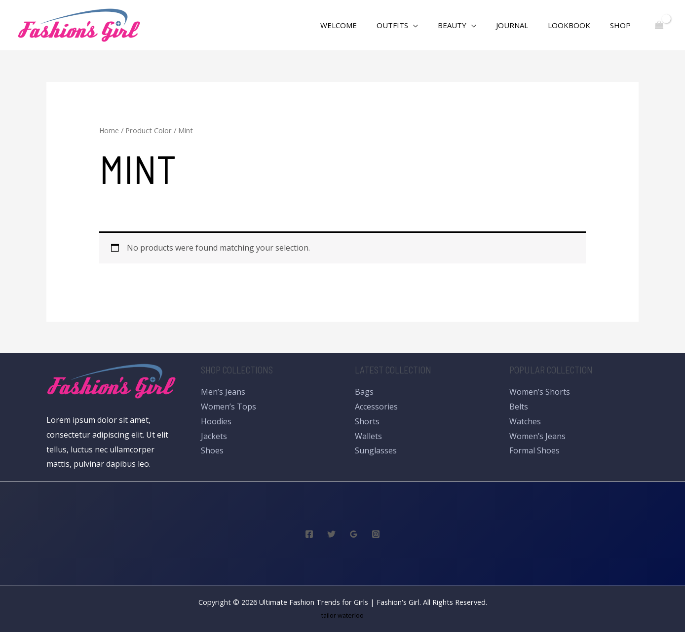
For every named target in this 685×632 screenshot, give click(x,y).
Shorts (367, 421)
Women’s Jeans (537, 436)
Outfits (414, 25)
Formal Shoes (534, 450)
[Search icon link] (324, 25)
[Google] (353, 534)
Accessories (376, 406)
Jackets (214, 436)
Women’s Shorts (539, 391)
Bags (364, 391)
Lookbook (576, 25)
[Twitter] (331, 534)
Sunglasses (376, 450)
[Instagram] (376, 534)
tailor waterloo (342, 615)
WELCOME (365, 25)
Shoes (212, 450)
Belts (518, 406)
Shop (622, 25)
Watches (525, 421)
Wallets (368, 436)
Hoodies (216, 421)
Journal (524, 25)
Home (109, 130)
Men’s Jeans (223, 391)
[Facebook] (309, 534)
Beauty (469, 25)
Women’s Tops (228, 406)
